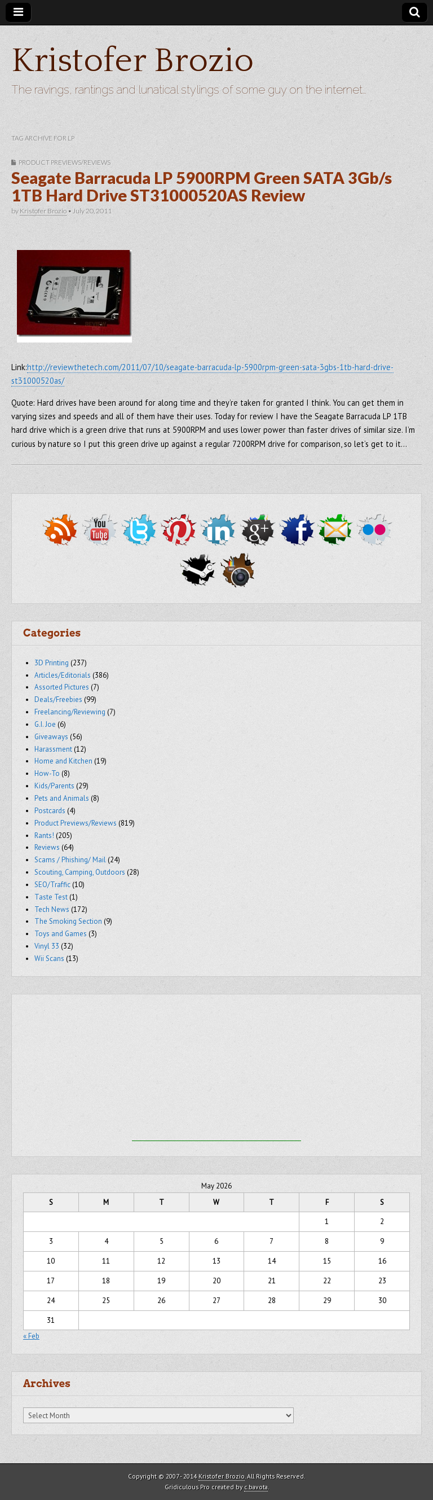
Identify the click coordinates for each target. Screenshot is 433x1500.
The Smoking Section (68, 921)
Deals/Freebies (58, 699)
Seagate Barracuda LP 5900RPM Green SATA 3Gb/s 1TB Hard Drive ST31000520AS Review (201, 186)
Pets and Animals (61, 798)
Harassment (53, 749)
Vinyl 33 (46, 946)
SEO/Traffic (52, 884)
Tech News (51, 909)
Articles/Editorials (62, 675)
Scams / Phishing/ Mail (70, 860)
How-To (47, 773)
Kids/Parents (54, 786)
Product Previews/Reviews (65, 162)
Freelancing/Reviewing (69, 712)
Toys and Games (60, 933)
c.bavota (256, 1487)
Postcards (49, 810)
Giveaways (51, 737)
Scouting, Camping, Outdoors (79, 872)
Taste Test (51, 897)
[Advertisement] (216, 1070)
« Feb (31, 1336)
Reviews (47, 847)
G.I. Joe (45, 724)
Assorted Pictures (61, 687)
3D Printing (51, 663)
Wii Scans (49, 958)
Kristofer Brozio (132, 61)
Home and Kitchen (63, 761)
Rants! (44, 835)
